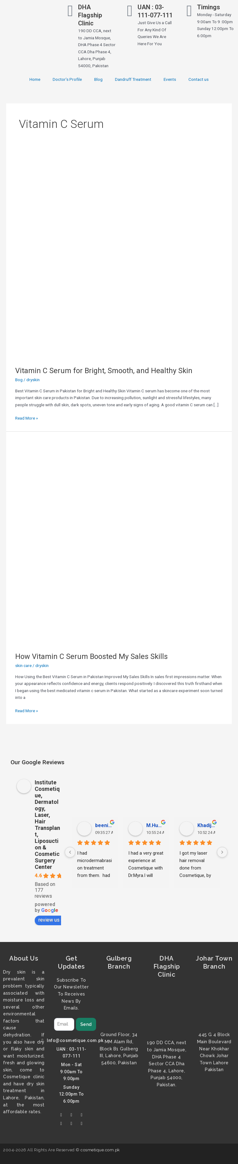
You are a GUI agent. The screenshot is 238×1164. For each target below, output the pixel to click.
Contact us (198, 79)
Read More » (26, 418)
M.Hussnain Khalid (155, 825)
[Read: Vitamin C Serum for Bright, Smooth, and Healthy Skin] (119, 255)
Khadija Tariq (206, 825)
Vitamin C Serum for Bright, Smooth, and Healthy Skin (103, 370)
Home (34, 79)
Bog (19, 379)
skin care (23, 665)
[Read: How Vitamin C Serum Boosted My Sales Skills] (119, 541)
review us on (55, 920)
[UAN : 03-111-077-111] (130, 11)
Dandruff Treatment (133, 79)
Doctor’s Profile (67, 79)
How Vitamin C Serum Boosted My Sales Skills (91, 656)
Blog (98, 79)
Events (170, 79)
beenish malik (104, 825)
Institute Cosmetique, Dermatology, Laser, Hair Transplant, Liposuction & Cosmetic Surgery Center (47, 824)
